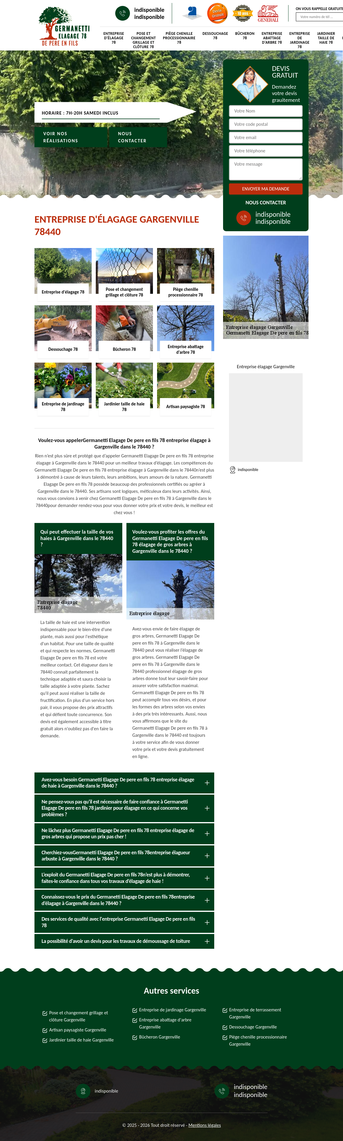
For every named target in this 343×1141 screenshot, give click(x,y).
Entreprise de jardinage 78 (299, 38)
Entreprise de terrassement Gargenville (255, 1013)
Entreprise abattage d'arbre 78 (272, 38)
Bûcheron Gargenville (159, 1037)
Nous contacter (132, 137)
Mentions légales (205, 1125)
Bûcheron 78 (245, 35)
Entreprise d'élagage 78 (113, 38)
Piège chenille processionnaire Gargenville (258, 1040)
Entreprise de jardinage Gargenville (172, 1010)
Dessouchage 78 (215, 35)
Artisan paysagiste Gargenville (77, 1030)
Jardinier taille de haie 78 (326, 38)
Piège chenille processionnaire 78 (179, 38)
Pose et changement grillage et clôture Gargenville (78, 1016)
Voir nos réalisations (60, 137)
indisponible (149, 9)
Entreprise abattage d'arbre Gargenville (165, 1023)
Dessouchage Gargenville (253, 1027)
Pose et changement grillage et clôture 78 (143, 38)
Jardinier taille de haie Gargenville (81, 1040)
